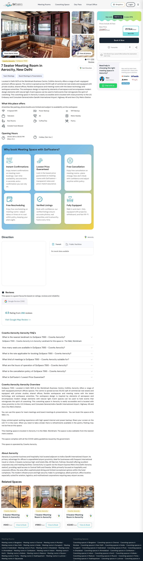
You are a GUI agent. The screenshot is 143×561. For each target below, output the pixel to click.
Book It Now (119, 40)
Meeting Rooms (44, 4)
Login (130, 4)
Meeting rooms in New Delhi (12, 545)
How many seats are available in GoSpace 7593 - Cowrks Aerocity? (33, 347)
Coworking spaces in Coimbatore (122, 551)
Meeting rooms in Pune (26, 548)
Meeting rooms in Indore (45, 551)
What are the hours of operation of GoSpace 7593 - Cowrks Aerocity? (34, 365)
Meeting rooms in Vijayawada (12, 559)
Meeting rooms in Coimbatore (24, 551)
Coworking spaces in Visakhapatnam (86, 559)
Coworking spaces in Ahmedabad (96, 551)
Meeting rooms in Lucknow (55, 556)
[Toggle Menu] (138, 4)
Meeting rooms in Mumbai (53, 542)
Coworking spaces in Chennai (108, 542)
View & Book (21, 525)
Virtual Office (91, 4)
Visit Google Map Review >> (18, 319)
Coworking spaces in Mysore (106, 556)
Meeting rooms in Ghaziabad (46, 548)
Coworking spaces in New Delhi (92, 545)
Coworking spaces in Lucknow (112, 559)
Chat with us (108, 86)
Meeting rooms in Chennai (32, 542)
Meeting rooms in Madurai (36, 553)
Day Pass (78, 4)
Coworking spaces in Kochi (104, 553)
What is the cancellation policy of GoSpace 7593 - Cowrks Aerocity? (34, 371)
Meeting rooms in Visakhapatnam (33, 556)
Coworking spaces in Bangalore (84, 542)
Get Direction (86, 68)
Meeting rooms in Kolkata (16, 553)
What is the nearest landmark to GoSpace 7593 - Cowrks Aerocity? (33, 337)
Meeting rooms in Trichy (10, 556)
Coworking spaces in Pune (116, 548)
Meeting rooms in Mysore (56, 553)
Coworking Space (62, 4)
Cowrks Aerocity (8, 61)
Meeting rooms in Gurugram (52, 545)
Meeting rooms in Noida (32, 545)
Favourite (113, 47)
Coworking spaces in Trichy (128, 556)
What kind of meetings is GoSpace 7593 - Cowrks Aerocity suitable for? (35, 359)
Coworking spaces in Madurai (84, 556)
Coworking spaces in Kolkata (126, 553)
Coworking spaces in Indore (83, 553)
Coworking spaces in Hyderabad (94, 548)
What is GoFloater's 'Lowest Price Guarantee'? (23, 377)
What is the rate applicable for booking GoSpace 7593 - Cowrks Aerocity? (36, 353)
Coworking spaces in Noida (115, 545)
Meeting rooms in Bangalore (12, 542)
